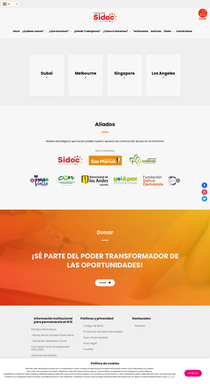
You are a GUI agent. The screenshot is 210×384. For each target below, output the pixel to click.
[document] (105, 192)
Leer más (170, 376)
